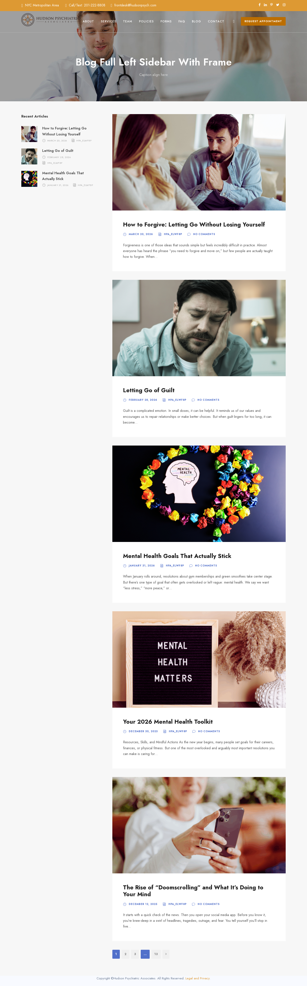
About (88, 21)
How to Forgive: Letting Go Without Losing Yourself (194, 224)
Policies (146, 21)
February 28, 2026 (143, 400)
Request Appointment (263, 21)
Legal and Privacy (197, 978)
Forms (166, 21)
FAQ (181, 21)
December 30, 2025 (143, 731)
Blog (196, 21)
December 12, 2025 (143, 904)
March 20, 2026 (141, 234)
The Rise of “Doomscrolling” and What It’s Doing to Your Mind (193, 890)
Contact (216, 21)
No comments (204, 234)
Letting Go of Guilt (149, 390)
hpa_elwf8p (173, 234)
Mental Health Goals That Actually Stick (177, 556)
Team (127, 21)
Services (108, 21)
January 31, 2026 (142, 565)
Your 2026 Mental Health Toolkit (168, 721)
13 (156, 954)
